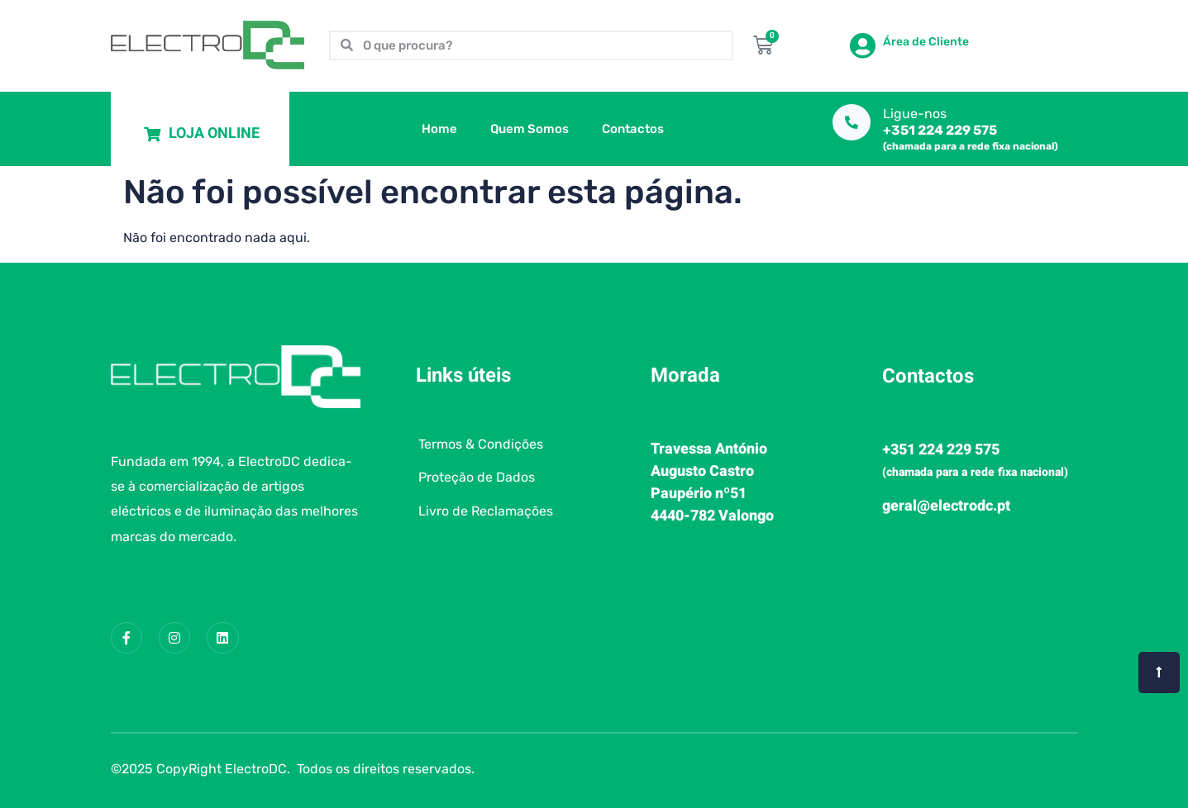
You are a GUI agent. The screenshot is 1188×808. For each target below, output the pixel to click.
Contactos (633, 128)
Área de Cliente (926, 42)
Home (439, 128)
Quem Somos (529, 128)
